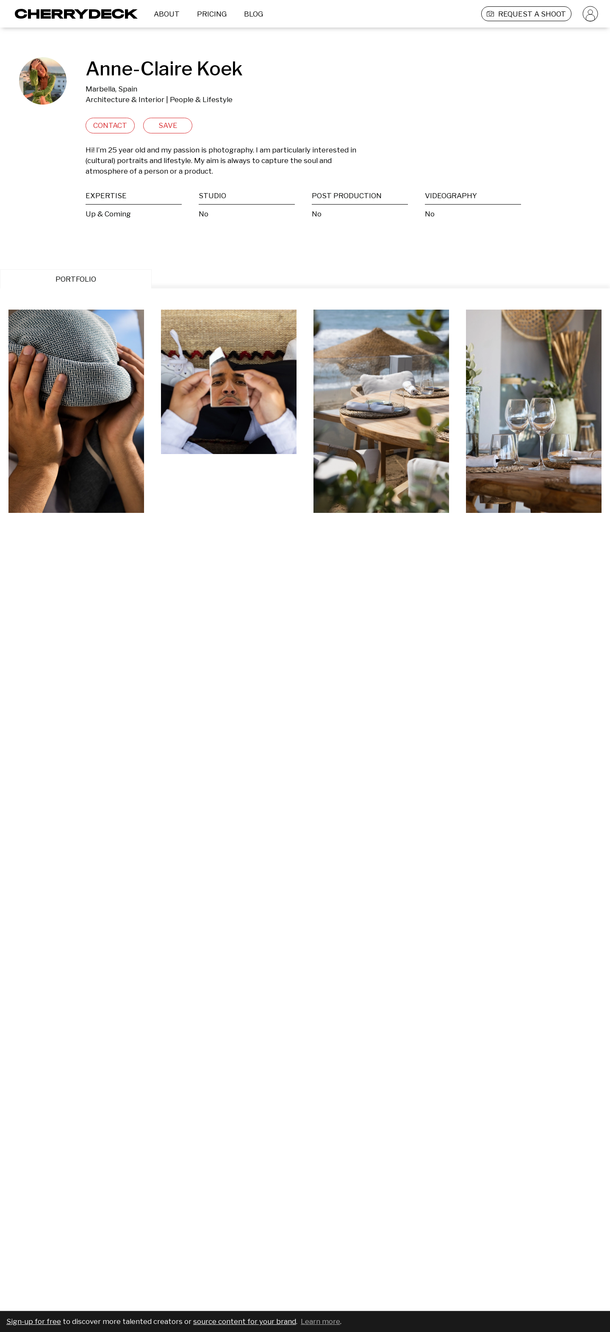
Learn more (320, 1321)
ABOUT (167, 14)
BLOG (253, 14)
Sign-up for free (33, 1321)
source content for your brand (244, 1321)
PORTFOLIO (75, 279)
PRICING (212, 14)
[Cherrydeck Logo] (73, 14)
